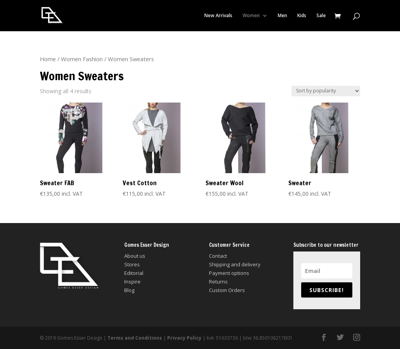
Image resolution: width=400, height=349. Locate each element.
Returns (218, 281)
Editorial (133, 272)
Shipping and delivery (235, 264)
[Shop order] (325, 91)
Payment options (229, 272)
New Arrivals (218, 16)
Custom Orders (227, 290)
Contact (218, 255)
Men (282, 16)
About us (134, 255)
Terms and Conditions (134, 338)
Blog (129, 290)
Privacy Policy (184, 338)
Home (48, 59)
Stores (132, 264)
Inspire (132, 281)
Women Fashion (82, 59)
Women (251, 16)
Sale (321, 16)
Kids (301, 16)
